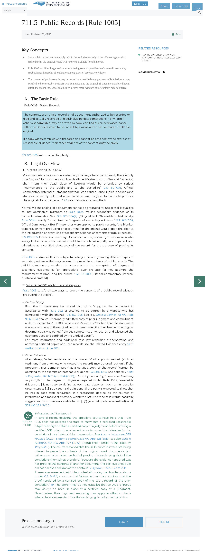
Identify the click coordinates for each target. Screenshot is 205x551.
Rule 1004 (76, 209)
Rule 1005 (28, 255)
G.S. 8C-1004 (124, 218)
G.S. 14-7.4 (50, 474)
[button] (14, 4)
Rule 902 (56, 308)
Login (200, 4)
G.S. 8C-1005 (30, 153)
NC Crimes (152, 4)
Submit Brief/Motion (151, 70)
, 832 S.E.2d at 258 (108, 465)
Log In (124, 519)
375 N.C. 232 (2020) (37, 403)
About (174, 4)
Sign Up (164, 519)
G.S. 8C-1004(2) (67, 213)
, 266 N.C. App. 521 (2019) (83, 436)
